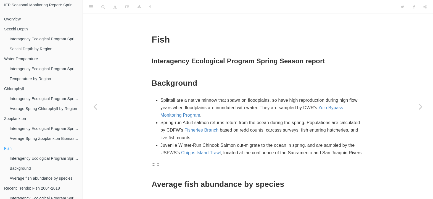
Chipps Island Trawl (201, 152)
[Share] (425, 7)
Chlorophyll (14, 89)
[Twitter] (402, 7)
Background (20, 168)
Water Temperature (21, 59)
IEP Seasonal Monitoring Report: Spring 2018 (43, 5)
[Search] (103, 7)
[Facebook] (414, 7)
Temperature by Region (30, 79)
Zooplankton (15, 118)
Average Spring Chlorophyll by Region (43, 108)
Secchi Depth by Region (31, 49)
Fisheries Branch (201, 130)
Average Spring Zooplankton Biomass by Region (46, 138)
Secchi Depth (16, 29)
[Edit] (127, 7)
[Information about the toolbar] (150, 7)
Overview (12, 19)
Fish (8, 148)
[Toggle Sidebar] (91, 7)
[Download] (139, 7)
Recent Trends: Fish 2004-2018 (32, 188)
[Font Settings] (115, 7)
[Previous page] (95, 106)
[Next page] (420, 106)
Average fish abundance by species (41, 178)
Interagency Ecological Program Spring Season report (46, 39)
